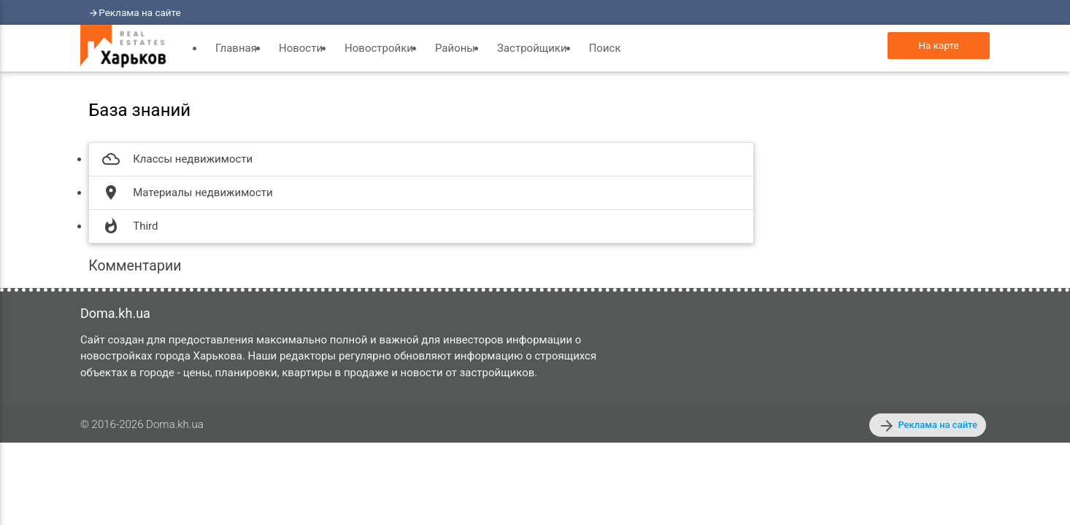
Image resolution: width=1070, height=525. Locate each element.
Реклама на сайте (140, 12)
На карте (938, 45)
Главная (236, 48)
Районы (455, 48)
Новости (301, 48)
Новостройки (379, 48)
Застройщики (532, 48)
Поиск (605, 48)
